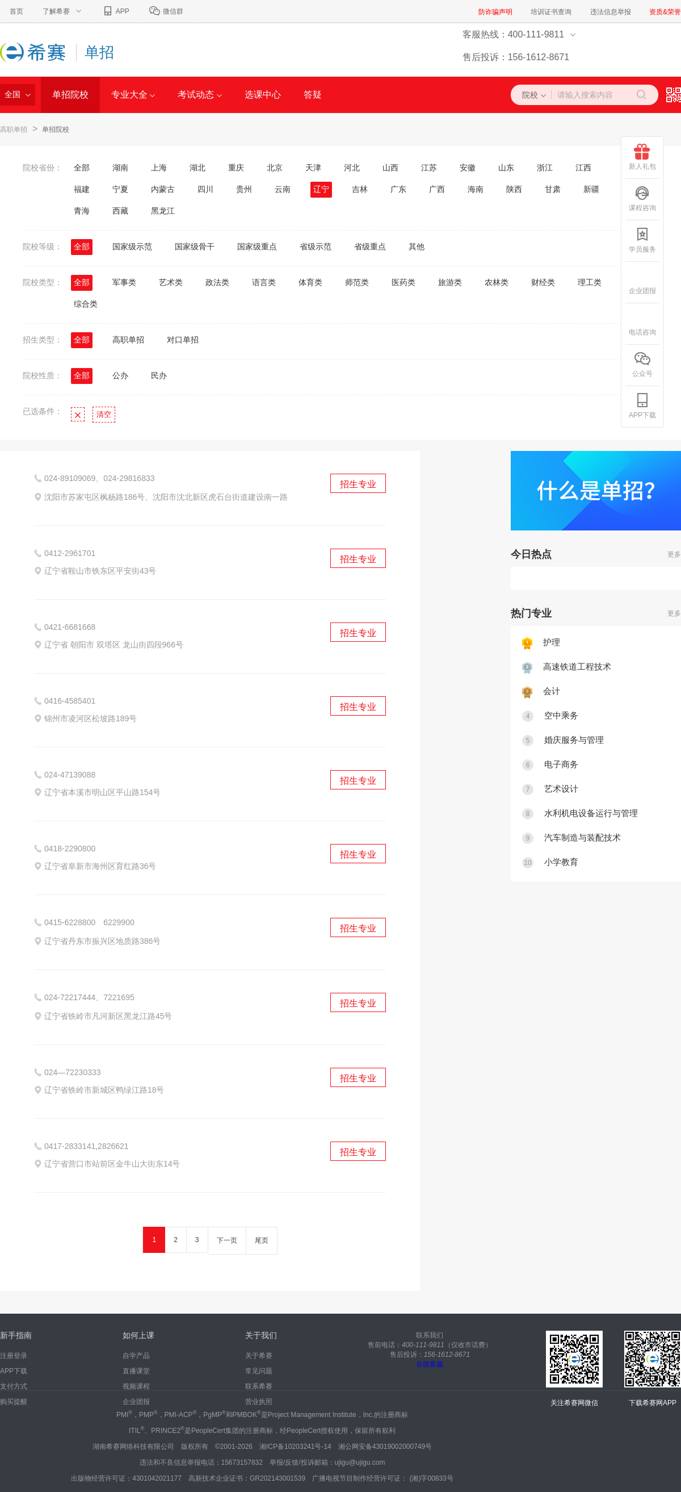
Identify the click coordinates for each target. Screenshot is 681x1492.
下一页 (227, 1240)
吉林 (360, 189)
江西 (583, 167)
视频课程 (136, 1386)
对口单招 (183, 339)
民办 (159, 375)
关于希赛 (258, 1356)
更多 (674, 554)
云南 (283, 189)
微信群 (166, 11)
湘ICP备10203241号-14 (295, 1447)
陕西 (514, 189)
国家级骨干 (195, 246)
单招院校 (70, 94)
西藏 (120, 210)
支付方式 (13, 1386)
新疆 (591, 189)
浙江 (545, 167)
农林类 (496, 282)
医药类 (403, 282)
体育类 (310, 282)
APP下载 (13, 1371)
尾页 (261, 1240)
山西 (390, 167)
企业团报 (136, 1402)
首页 (16, 11)
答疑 (313, 94)
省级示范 (315, 246)
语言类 (264, 282)
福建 (82, 189)
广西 (437, 189)
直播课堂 (136, 1371)
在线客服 (429, 1364)
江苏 (429, 167)
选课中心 (263, 94)
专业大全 (133, 94)
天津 (313, 167)
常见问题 (258, 1371)
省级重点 (370, 246)
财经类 (543, 282)
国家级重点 (257, 246)
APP (115, 11)
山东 (506, 167)
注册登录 (13, 1356)
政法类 (217, 282)
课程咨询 (642, 198)
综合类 (86, 303)
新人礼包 (642, 157)
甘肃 (553, 189)
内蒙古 (163, 189)
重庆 (236, 167)
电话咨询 (642, 323)
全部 (82, 167)
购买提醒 (13, 1402)
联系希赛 (258, 1386)
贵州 (244, 189)
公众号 (642, 364)
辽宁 (321, 189)
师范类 (357, 282)
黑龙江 (163, 210)
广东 (398, 189)
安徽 (468, 167)
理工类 (590, 282)
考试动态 (199, 94)
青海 (82, 210)
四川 (205, 189)
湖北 (197, 167)
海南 (476, 189)
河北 (352, 167)
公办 (120, 375)
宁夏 (120, 189)
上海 (159, 167)
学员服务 (642, 240)
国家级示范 (132, 246)
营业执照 (258, 1402)
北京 (275, 167)
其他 (416, 246)
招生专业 (358, 484)
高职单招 (13, 129)
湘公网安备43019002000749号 (385, 1447)
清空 (103, 414)
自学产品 (136, 1356)
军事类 (124, 282)
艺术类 (171, 282)
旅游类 (450, 282)
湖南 (120, 167)
